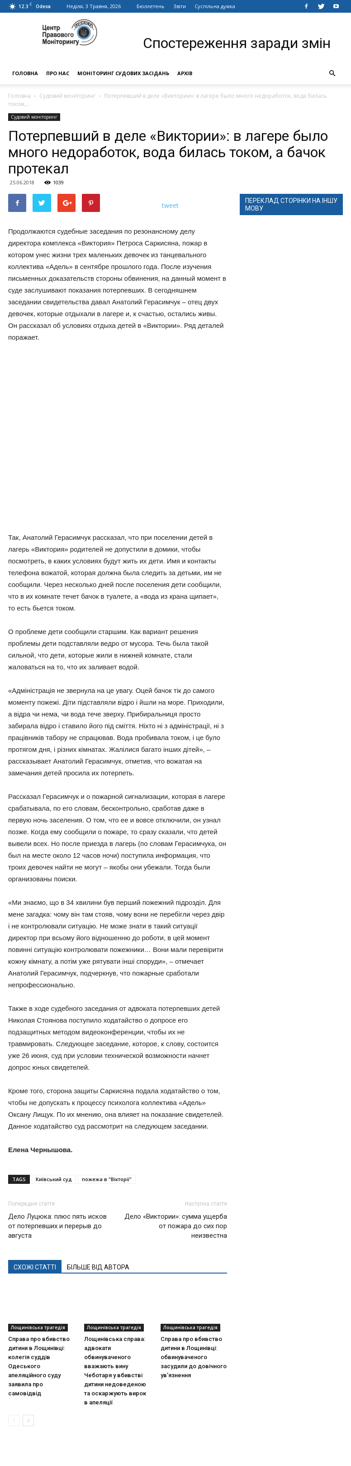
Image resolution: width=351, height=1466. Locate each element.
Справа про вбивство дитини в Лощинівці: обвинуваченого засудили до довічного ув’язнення (194, 1357)
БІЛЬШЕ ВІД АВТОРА (98, 1267)
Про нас (57, 73)
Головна (25, 73)
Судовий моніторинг (67, 96)
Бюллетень (151, 6)
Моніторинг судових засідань (123, 73)
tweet (170, 205)
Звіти (179, 6)
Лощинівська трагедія (38, 1327)
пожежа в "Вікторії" (107, 1179)
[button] (332, 73)
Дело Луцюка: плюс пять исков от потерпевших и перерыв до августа (57, 1226)
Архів (184, 73)
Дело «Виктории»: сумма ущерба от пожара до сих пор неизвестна (175, 1226)
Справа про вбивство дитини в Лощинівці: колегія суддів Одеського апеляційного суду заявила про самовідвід (39, 1366)
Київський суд (54, 1179)
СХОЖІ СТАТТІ (35, 1267)
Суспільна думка (214, 6)
